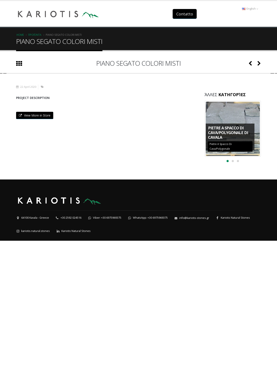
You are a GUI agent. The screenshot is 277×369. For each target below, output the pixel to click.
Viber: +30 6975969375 (107, 346)
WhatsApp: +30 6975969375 (150, 346)
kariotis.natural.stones (35, 359)
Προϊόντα (34, 34)
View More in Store (34, 244)
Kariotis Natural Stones (235, 346)
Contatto (184, 13)
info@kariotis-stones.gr (194, 346)
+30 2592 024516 (71, 346)
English (250, 8)
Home (20, 34)
